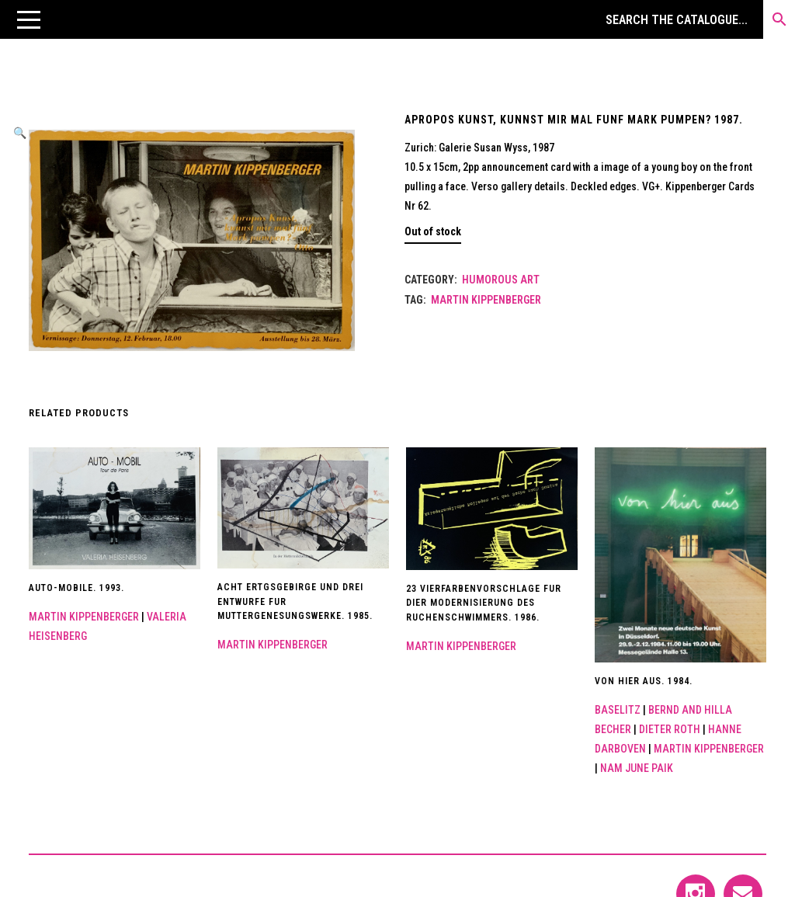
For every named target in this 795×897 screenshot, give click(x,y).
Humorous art (501, 279)
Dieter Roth (669, 729)
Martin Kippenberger (486, 300)
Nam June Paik (636, 768)
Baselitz (618, 710)
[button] (28, 19)
